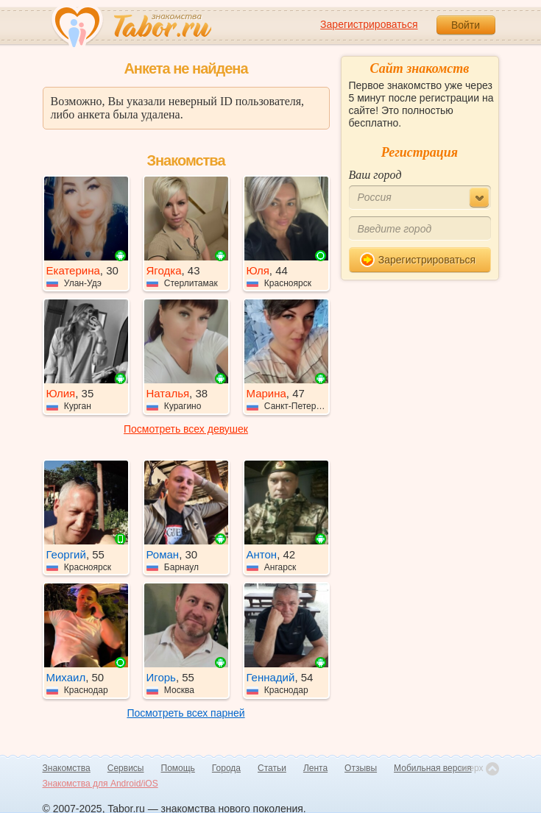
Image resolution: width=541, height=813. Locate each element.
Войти (465, 25)
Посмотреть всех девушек (186, 429)
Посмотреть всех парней (185, 713)
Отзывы (360, 768)
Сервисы (125, 768)
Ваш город (375, 174)
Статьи (272, 768)
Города (226, 768)
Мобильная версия (433, 768)
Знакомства (67, 768)
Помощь (178, 768)
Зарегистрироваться (368, 24)
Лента (315, 768)
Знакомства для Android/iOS (100, 783)
